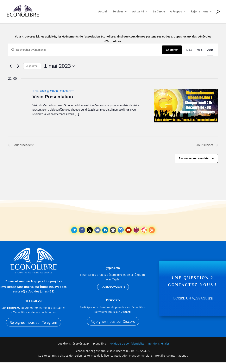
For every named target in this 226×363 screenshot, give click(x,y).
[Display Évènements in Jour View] (210, 50)
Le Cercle (159, 12)
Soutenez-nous (113, 287)
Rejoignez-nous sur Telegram (33, 322)
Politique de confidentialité (127, 344)
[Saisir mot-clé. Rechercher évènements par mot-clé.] (85, 50)
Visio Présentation (53, 96)
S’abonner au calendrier (194, 158)
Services (118, 12)
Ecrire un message (190, 299)
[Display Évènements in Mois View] (200, 50)
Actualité (138, 12)
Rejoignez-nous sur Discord (113, 322)
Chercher (172, 49)
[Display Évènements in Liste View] (189, 50)
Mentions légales (159, 344)
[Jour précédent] (10, 66)
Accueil (103, 12)
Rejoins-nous (199, 12)
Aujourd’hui (32, 66)
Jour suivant (207, 145)
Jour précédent (21, 145)
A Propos (176, 12)
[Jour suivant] (18, 66)
